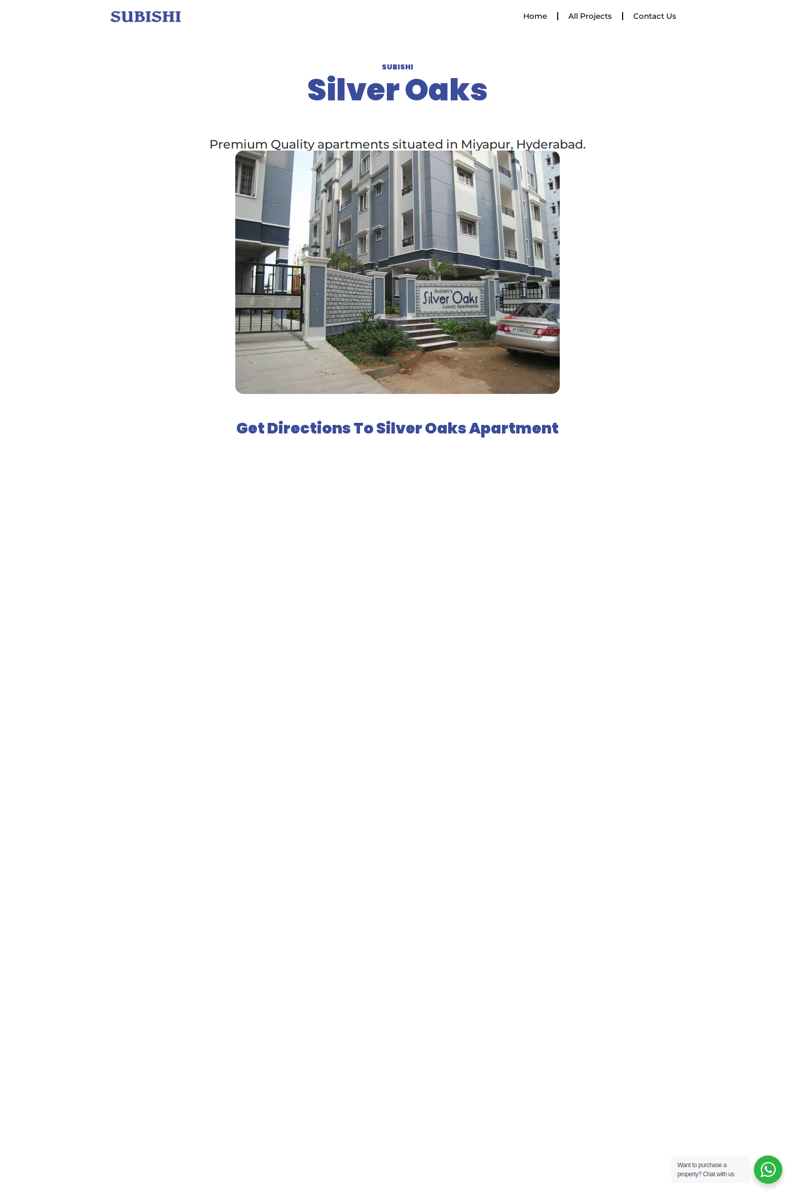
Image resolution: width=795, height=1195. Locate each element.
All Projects (590, 16)
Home (535, 16)
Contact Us (654, 16)
